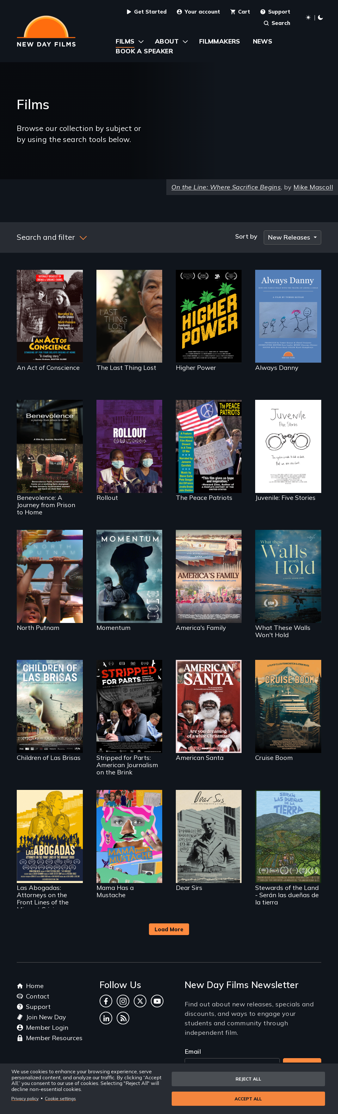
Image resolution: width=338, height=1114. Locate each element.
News (263, 41)
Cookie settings (60, 1098)
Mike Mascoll (313, 187)
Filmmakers (219, 41)
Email (193, 1051)
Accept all (248, 1098)
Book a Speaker (144, 51)
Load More (169, 929)
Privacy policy (25, 1098)
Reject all (248, 1078)
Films (125, 41)
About (167, 41)
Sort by (246, 236)
